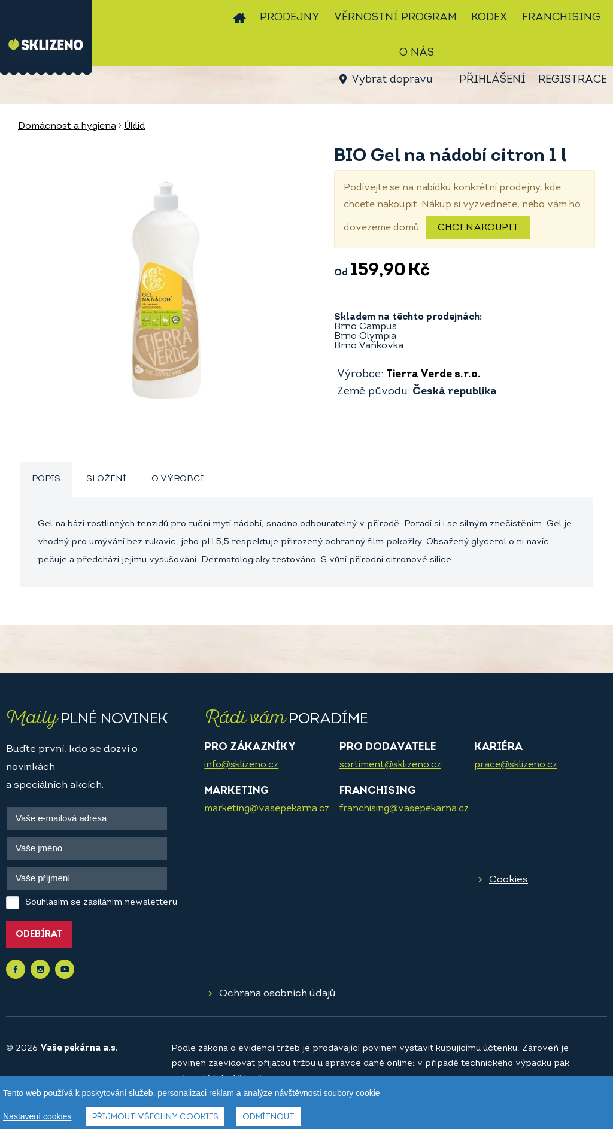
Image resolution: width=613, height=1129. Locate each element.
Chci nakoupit (478, 228)
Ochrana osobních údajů (277, 993)
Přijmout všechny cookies (155, 1117)
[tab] (46, 480)
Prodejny (290, 17)
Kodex (489, 17)
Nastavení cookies (37, 1116)
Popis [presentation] (46, 479)
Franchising (561, 17)
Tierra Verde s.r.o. (433, 374)
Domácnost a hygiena (67, 126)
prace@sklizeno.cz (515, 765)
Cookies (508, 880)
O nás (416, 53)
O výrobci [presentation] (177, 479)
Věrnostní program (395, 17)
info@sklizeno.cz (241, 765)
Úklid (134, 126)
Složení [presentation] (106, 479)
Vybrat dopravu (391, 80)
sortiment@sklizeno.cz (390, 765)
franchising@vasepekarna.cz (404, 809)
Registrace (572, 80)
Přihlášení (492, 80)
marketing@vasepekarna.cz (266, 809)
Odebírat (39, 934)
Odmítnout (268, 1117)
